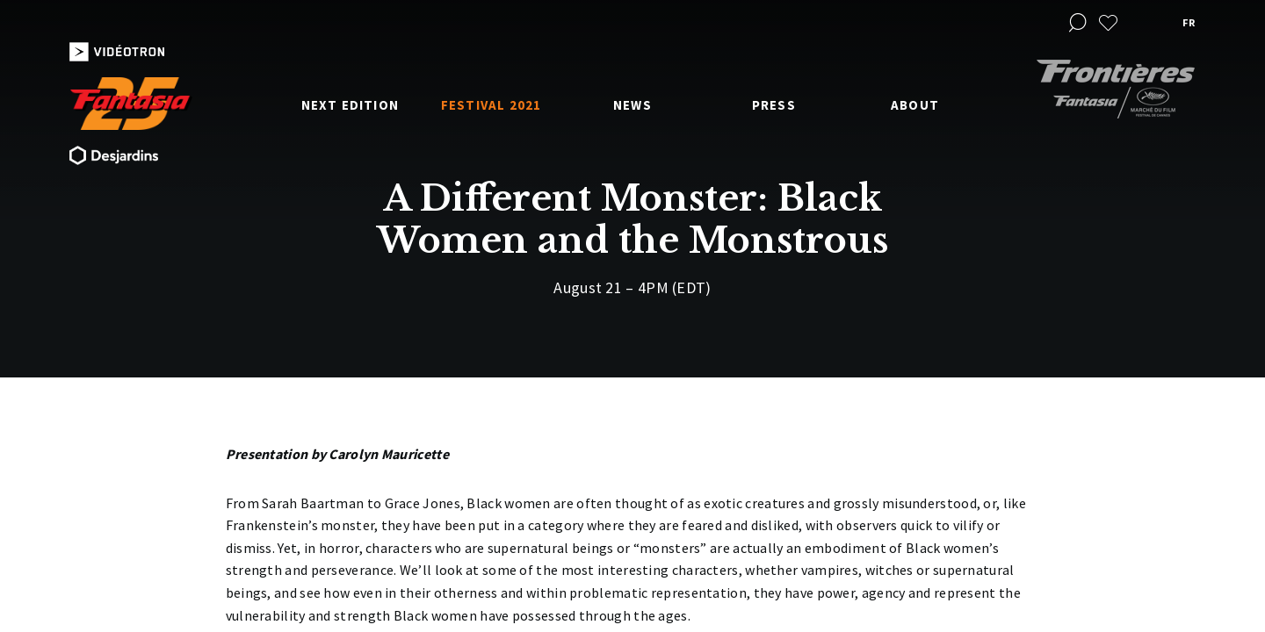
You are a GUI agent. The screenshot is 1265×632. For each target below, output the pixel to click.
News (632, 105)
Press (774, 105)
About (915, 105)
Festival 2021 (491, 105)
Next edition (350, 105)
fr (1188, 22)
